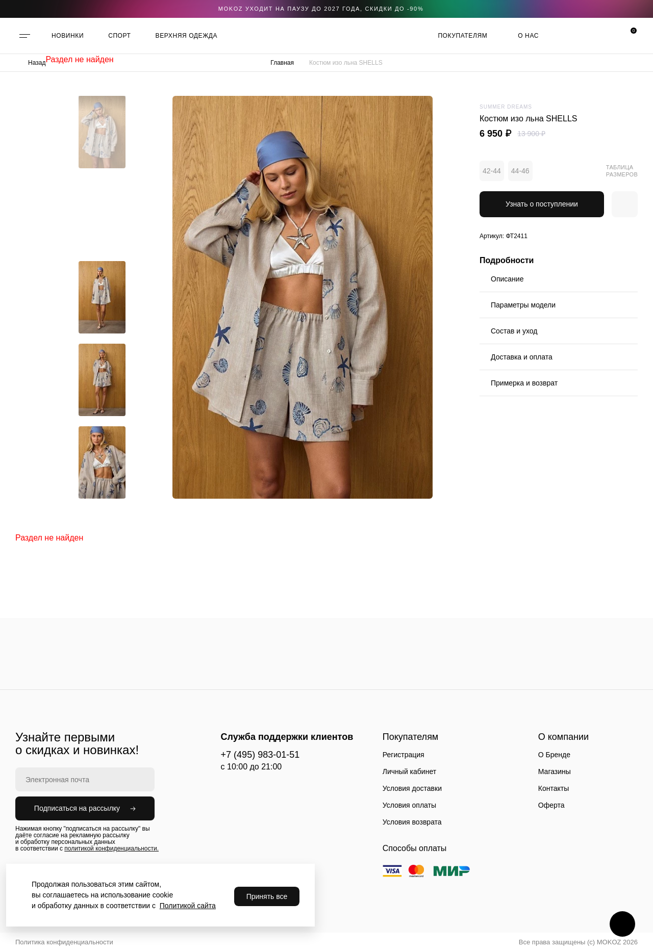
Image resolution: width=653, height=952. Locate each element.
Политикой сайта (188, 906)
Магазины (554, 771)
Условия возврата (412, 822)
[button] (102, 103)
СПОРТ (119, 35)
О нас (528, 35)
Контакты (553, 788)
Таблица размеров (622, 170)
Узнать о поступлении (542, 204)
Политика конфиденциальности (64, 942)
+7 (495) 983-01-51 (260, 755)
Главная (282, 62)
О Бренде (554, 755)
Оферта (551, 805)
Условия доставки (412, 788)
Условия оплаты (409, 805)
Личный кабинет (409, 771)
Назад (36, 62)
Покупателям (462, 35)
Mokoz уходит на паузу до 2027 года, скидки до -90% (321, 9)
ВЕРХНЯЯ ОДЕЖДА (187, 35)
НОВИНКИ (68, 35)
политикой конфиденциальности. (111, 848)
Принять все (267, 896)
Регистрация (403, 755)
